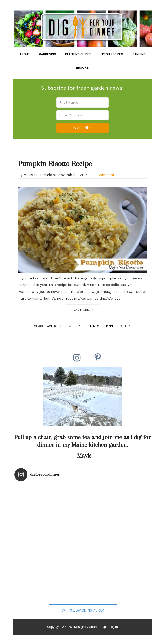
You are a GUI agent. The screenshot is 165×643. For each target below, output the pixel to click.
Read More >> (83, 309)
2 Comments (106, 175)
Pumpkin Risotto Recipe (55, 163)
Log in (114, 627)
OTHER (125, 326)
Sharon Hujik (98, 627)
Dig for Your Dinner (82, 27)
